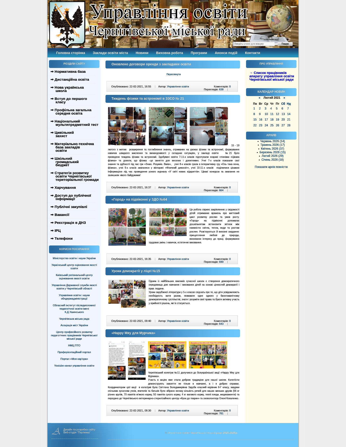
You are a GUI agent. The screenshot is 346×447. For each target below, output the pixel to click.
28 (288, 125)
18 (271, 119)
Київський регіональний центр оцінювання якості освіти (74, 277)
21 (288, 119)
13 (283, 114)
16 (260, 119)
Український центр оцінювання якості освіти (74, 266)
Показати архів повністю (271, 167)
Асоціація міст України (74, 325)
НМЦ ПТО (74, 345)
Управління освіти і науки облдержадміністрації (74, 297)
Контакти (252, 53)
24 (266, 125)
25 (271, 125)
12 (277, 114)
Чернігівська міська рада (74, 318)
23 (260, 125)
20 (283, 119)
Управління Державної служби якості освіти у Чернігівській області (74, 287)
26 (277, 125)
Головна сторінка (70, 53)
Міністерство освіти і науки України (74, 258)
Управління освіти (178, 86)
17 (266, 119)
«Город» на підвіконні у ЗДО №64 (139, 199)
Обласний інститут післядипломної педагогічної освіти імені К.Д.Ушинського (74, 308)
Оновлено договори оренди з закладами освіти (151, 64)
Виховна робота (169, 53)
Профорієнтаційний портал (74, 352)
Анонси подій (226, 53)
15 (255, 119)
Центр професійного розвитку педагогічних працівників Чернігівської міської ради (74, 335)
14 (288, 114)
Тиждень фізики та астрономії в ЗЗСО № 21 (147, 98)
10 (266, 114)
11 (271, 114)
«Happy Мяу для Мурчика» (133, 333)
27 (283, 125)
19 (277, 119)
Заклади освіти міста (110, 53)
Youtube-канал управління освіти (74, 365)
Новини (142, 53)
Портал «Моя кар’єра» (74, 358)
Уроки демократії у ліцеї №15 (135, 271)
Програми (199, 53)
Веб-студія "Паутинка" (77, 432)
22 (255, 125)
